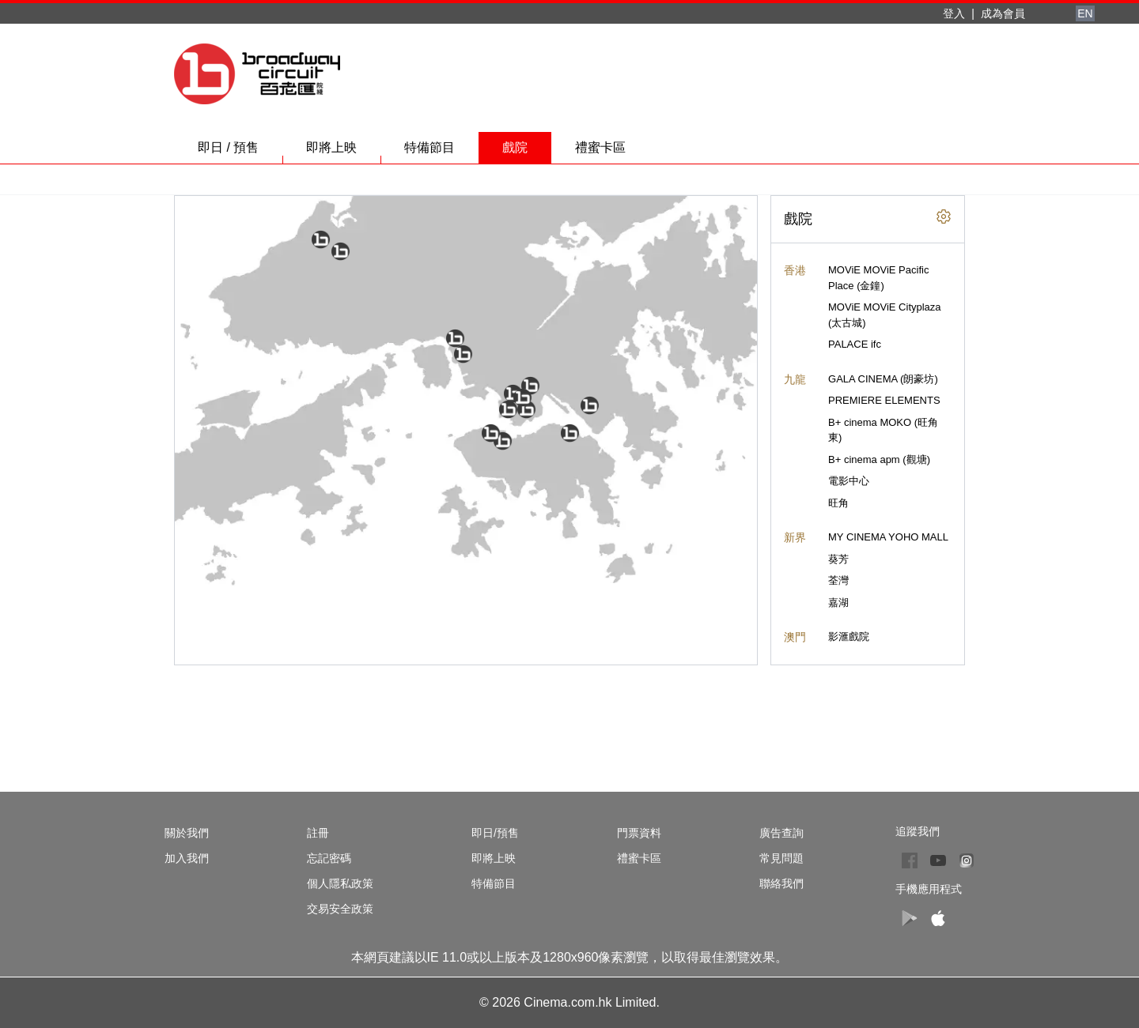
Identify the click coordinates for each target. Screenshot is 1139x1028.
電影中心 (848, 481)
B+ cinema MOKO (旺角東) (883, 430)
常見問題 (781, 858)
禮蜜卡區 (600, 147)
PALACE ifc (854, 344)
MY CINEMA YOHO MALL (888, 537)
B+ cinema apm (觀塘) (879, 459)
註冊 (318, 833)
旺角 (838, 503)
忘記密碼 (329, 858)
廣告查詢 (781, 833)
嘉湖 (838, 602)
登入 (954, 13)
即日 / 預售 (240, 152)
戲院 (515, 147)
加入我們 (187, 858)
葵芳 (838, 559)
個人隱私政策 (340, 883)
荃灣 (838, 580)
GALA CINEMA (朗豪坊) (883, 379)
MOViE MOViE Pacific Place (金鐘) (878, 278)
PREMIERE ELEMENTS (884, 400)
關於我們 (187, 833)
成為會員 (1003, 13)
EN (1084, 13)
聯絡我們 (781, 883)
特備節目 (441, 152)
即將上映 (343, 152)
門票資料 (639, 833)
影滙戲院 (848, 636)
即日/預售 (495, 833)
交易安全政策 (340, 908)
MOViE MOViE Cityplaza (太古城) (884, 315)
